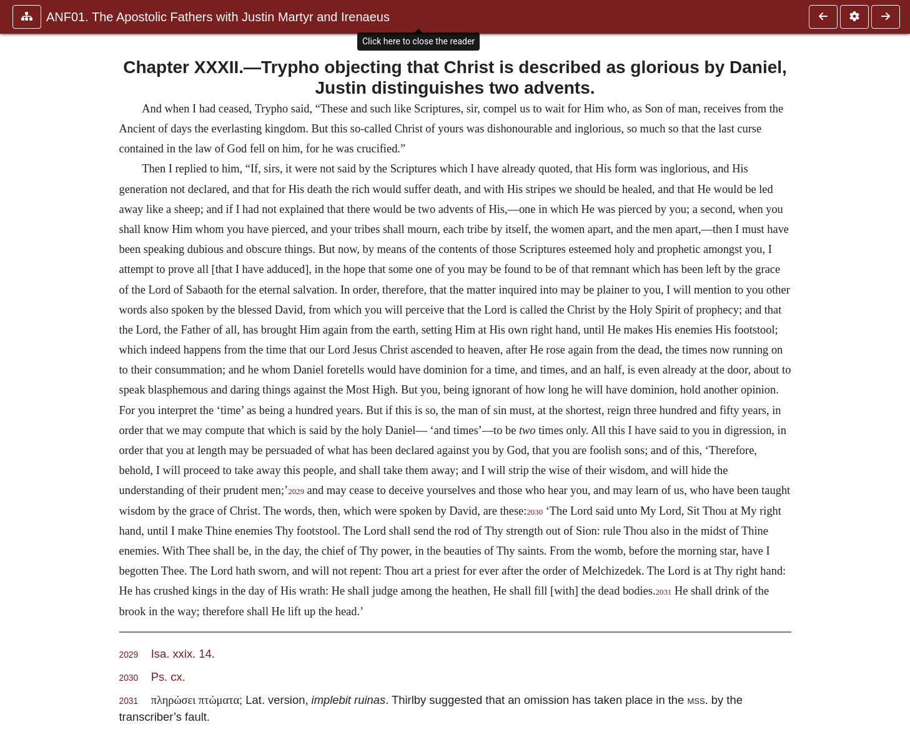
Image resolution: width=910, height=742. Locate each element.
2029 (296, 491)
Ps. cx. (168, 676)
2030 (535, 512)
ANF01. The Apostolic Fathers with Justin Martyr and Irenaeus (218, 17)
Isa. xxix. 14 (181, 653)
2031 (664, 592)
